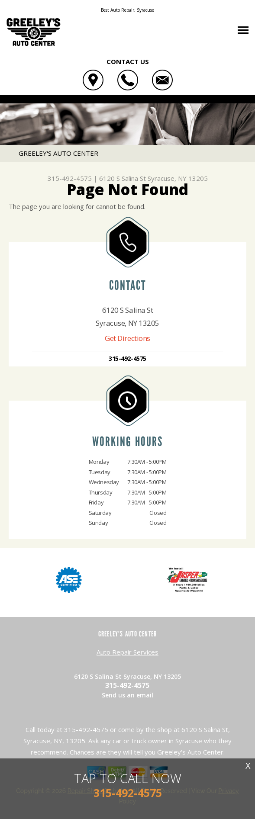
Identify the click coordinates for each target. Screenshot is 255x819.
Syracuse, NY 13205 (178, 178)
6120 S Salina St (122, 178)
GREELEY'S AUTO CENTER (58, 153)
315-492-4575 (70, 178)
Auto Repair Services (127, 652)
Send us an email (127, 695)
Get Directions (127, 338)
